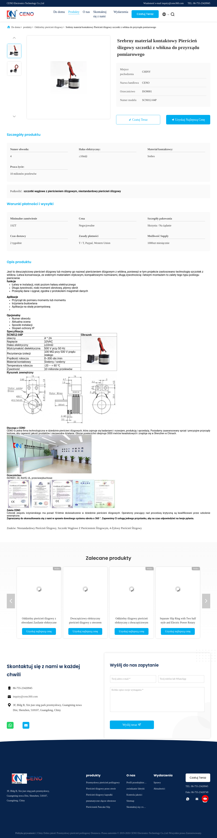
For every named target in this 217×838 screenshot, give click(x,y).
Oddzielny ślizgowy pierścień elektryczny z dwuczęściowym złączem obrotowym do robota (131, 622)
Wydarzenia (121, 12)
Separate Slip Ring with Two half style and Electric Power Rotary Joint (178, 622)
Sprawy (157, 782)
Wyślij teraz (132, 724)
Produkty (74, 12)
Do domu (59, 12)
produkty (27, 27)
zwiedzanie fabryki (135, 788)
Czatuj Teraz (145, 14)
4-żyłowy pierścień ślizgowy (126, 528)
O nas (86, 12)
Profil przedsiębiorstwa (136, 783)
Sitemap (130, 801)
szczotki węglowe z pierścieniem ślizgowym (83, 528)
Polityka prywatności (25, 833)
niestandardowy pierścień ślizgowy (36, 528)
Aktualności (159, 788)
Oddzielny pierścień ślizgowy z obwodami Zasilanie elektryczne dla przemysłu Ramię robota (39, 622)
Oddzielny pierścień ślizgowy (49, 27)
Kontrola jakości (134, 795)
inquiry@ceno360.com (25, 696)
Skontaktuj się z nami (99, 14)
